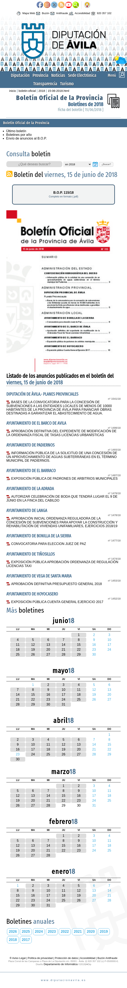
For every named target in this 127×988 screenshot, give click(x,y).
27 (48, 654)
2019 (104, 931)
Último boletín (16, 131)
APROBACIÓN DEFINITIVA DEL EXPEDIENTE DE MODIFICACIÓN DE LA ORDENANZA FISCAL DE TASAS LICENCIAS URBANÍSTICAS (61, 433)
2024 (39, 931)
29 (79, 654)
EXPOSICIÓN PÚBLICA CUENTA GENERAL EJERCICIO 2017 (57, 602)
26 (33, 654)
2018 (42, 90)
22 (79, 649)
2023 (52, 931)
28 (63, 654)
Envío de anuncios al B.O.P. (26, 138)
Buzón (42, 13)
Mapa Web (25, 13)
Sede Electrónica (82, 75)
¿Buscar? (106, 164)
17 (63, 694)
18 (18, 649)
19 (33, 649)
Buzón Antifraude (107, 958)
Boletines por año (19, 134)
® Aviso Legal (18, 958)
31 (63, 704)
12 (33, 644)
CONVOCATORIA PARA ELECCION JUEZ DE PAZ (48, 544)
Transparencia (45, 84)
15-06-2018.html (58, 90)
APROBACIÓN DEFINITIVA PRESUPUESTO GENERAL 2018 (56, 584)
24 (63, 699)
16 (48, 694)
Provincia (40, 75)
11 (18, 644)
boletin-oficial (27, 90)
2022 (65, 931)
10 (63, 689)
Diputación (20, 75)
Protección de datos (66, 958)
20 (48, 649)
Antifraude (58, 13)
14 (63, 644)
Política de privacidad (40, 958)
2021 (78, 931)
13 (48, 644)
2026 (13, 931)
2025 (26, 931)
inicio (12, 90)
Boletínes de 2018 (85, 104)
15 (79, 644)
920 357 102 (101, 13)
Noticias (58, 75)
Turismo (67, 84)
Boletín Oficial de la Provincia (59, 98)
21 (63, 649)
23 (48, 699)
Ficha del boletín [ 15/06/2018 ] (80, 109)
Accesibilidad (79, 13)
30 (48, 704)
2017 (26, 940)
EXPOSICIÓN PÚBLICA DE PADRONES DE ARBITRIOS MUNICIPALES (64, 478)
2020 (91, 931)
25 (18, 654)
